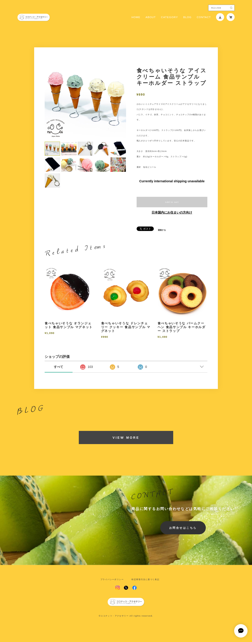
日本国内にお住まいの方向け (172, 212)
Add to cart (172, 202)
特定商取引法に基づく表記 (145, 579)
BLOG (187, 17)
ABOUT (151, 17)
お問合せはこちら (183, 527)
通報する (162, 230)
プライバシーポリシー (112, 579)
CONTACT (204, 17)
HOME (135, 17)
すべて (58, 367)
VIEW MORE (125, 437)
